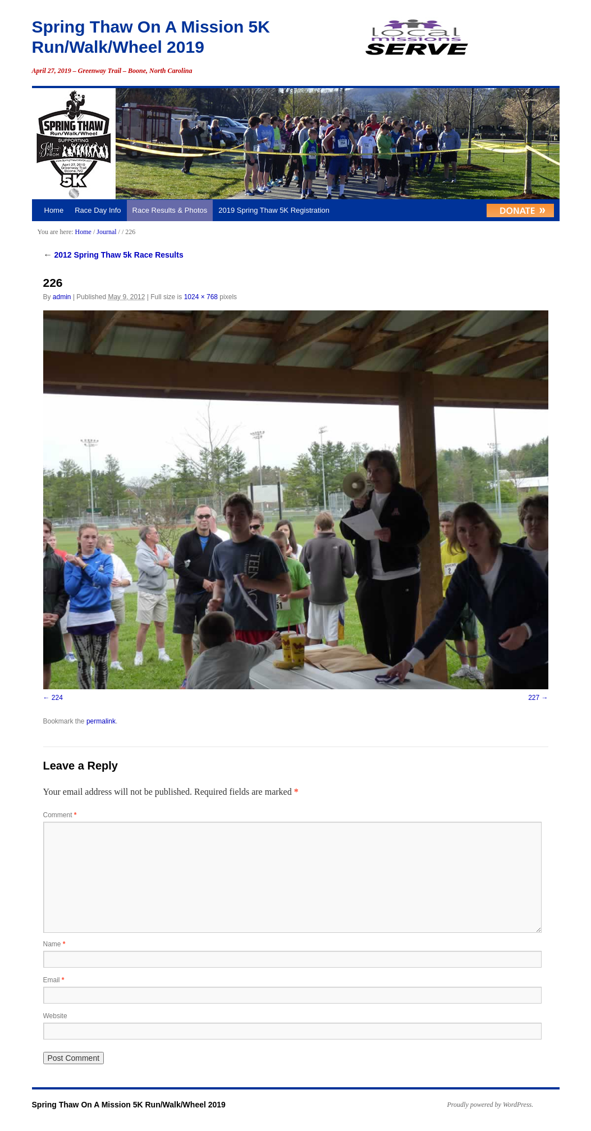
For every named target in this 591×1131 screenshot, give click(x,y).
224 (57, 698)
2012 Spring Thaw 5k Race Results (113, 254)
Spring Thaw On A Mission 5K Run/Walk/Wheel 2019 (129, 1104)
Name (54, 944)
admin (62, 297)
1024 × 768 (201, 297)
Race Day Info (98, 210)
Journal (106, 232)
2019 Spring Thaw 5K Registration (273, 210)
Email (54, 980)
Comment (60, 815)
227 (533, 698)
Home (54, 210)
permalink (101, 721)
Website (55, 1016)
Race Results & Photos (170, 210)
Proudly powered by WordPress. (490, 1105)
